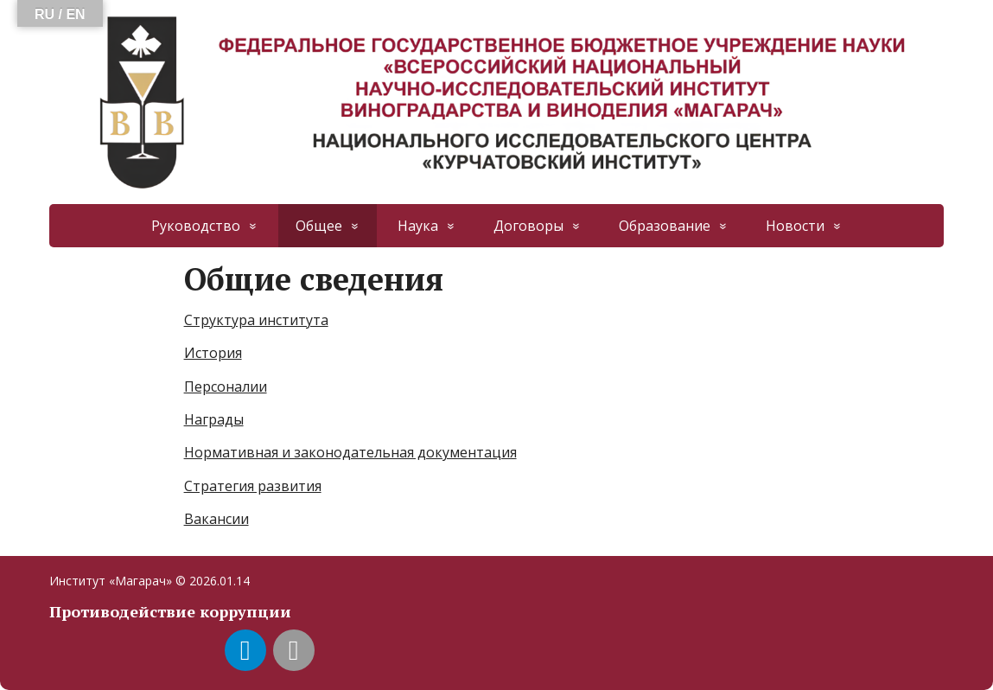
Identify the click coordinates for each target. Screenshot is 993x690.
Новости (795, 225)
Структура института (256, 319)
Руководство (195, 225)
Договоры (528, 225)
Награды (214, 419)
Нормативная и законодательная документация (350, 452)
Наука (418, 225)
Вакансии (216, 518)
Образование (664, 225)
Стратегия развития (252, 485)
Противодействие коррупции (170, 611)
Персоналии (225, 386)
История (213, 352)
